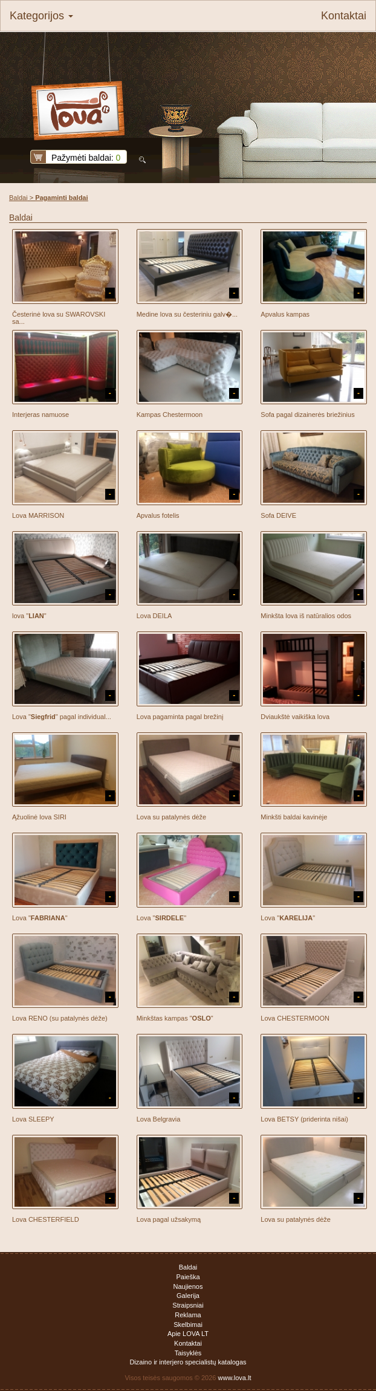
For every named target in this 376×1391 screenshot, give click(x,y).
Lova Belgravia (159, 1119)
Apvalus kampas (285, 314)
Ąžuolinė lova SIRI (39, 817)
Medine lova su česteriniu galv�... (187, 314)
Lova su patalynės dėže (172, 817)
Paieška (187, 1276)
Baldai (18, 197)
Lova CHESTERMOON (295, 1018)
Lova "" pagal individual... (61, 716)
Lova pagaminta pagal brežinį (180, 716)
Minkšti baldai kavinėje (294, 817)
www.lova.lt (234, 1377)
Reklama (188, 1314)
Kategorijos (41, 16)
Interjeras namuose (40, 414)
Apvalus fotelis (158, 515)
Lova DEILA (154, 615)
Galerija (188, 1295)
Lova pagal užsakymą (169, 1219)
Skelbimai (188, 1324)
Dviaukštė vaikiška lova (295, 716)
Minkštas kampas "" (175, 1018)
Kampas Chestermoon (170, 414)
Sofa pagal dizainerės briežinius (307, 414)
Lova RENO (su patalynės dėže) (60, 1018)
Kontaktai (343, 16)
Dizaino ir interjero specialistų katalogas (187, 1362)
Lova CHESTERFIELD (45, 1219)
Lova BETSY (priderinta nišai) (304, 1119)
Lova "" (40, 917)
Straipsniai (187, 1305)
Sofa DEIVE (278, 515)
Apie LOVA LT (188, 1333)
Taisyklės (188, 1353)
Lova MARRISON (38, 515)
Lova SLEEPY (33, 1119)
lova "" (29, 615)
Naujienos (188, 1286)
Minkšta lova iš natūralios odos (306, 615)
